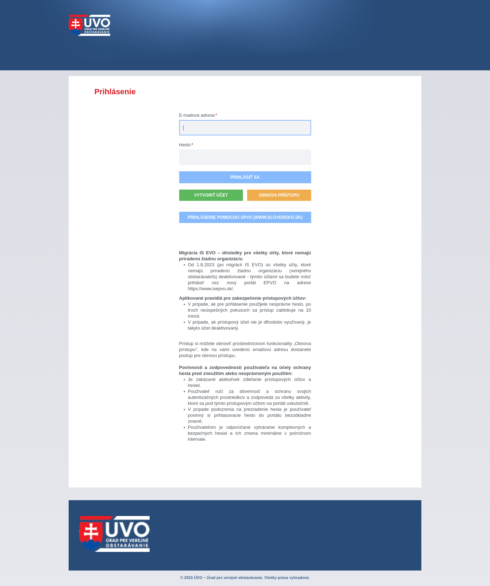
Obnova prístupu (279, 195)
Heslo (186, 144)
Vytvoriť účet (211, 195)
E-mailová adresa (198, 115)
